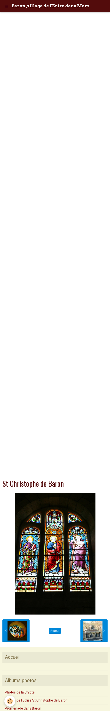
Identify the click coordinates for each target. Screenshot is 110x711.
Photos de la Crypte (20, 692)
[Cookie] (9, 701)
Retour (54, 631)
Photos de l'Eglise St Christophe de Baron (36, 700)
